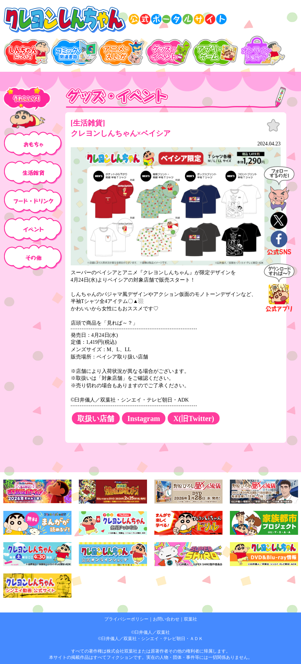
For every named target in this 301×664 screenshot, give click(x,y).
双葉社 (190, 619)
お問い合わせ (166, 619)
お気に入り (273, 126)
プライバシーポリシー (126, 619)
